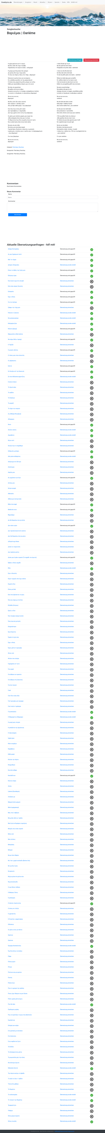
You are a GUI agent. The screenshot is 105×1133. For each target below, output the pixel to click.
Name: (10, 194)
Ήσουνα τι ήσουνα (13, 313)
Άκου (9, 424)
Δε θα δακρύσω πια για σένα (16, 520)
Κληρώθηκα (11, 765)
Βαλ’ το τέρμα (12, 259)
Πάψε (9, 956)
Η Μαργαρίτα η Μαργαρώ (15, 717)
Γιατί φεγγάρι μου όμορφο (15, 701)
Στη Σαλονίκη (12, 1036)
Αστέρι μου (11, 483)
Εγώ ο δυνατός (12, 573)
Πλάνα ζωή (11, 983)
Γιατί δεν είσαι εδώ (13, 695)
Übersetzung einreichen (91, 60)
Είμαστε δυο (11, 584)
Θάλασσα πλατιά (13, 1068)
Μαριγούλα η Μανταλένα (15, 334)
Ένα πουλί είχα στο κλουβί (16, 281)
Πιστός (10, 977)
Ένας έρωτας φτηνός (14, 621)
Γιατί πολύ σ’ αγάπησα (14, 706)
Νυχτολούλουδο (13, 882)
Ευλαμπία (11, 291)
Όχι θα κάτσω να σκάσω (15, 951)
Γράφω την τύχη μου (14, 307)
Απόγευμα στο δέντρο (14, 461)
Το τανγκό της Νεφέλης (15, 1100)
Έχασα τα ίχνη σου (13, 637)
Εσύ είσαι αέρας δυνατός (15, 286)
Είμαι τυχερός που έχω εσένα (17, 578)
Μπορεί (10, 850)
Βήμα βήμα (11, 515)
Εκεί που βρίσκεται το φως (16, 594)
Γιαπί (9, 690)
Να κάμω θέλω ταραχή (15, 339)
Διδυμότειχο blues (13, 541)
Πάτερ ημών (11, 961)
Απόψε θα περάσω (13, 249)
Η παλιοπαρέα (12, 733)
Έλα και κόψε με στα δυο (15, 600)
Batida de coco (12, 509)
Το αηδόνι (11, 392)
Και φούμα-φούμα (13, 318)
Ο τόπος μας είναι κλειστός (16, 355)
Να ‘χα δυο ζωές (13, 866)
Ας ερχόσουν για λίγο (14, 477)
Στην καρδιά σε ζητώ (14, 1041)
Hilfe (68, 2)
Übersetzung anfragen (74, 60)
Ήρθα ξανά (11, 738)
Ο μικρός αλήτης (13, 350)
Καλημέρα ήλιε (12, 323)
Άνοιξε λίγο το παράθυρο (15, 446)
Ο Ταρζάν (10, 344)
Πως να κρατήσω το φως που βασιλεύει (20, 1015)
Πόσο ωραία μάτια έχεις (15, 999)
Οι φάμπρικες (12, 360)
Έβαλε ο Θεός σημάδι (14, 563)
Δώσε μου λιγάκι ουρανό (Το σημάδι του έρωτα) (22, 557)
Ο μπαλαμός (11, 898)
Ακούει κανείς (12, 430)
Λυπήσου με (11, 797)
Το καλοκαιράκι (12, 1094)
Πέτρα (10, 967)
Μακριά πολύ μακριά (14, 802)
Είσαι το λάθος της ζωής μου (16, 270)
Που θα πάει (11, 1004)
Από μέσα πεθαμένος (14, 456)
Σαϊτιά (10, 366)
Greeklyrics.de (6, 2)
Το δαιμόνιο (11, 1089)
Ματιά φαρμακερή (13, 807)
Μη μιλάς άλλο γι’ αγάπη (15, 818)
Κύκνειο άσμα (12, 781)
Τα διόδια (11, 1046)
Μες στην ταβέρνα (13, 812)
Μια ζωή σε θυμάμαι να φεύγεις (17, 823)
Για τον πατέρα (12, 302)
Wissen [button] (50, 2)
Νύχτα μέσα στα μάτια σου (16, 876)
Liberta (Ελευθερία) (14, 791)
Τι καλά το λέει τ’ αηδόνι (15, 1078)
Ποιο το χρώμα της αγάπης (16, 988)
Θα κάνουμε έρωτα (13, 1062)
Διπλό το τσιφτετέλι (14, 547)
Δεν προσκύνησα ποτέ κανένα (17, 531)
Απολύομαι (11, 467)
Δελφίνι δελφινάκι (13, 265)
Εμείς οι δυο (11, 610)
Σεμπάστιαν (11, 1020)
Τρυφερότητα (12, 1105)
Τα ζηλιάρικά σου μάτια (15, 1052)
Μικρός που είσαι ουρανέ (15, 828)
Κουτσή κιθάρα (12, 770)
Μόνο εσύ (11, 834)
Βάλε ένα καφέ (12, 504)
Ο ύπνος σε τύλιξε (13, 908)
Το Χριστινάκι (12, 387)
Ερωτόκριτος (12, 632)
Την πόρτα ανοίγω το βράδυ (16, 1073)
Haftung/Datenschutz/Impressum (64, 1131)
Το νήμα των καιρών (14, 408)
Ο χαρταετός (12, 914)
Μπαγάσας (11, 844)
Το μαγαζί (11, 403)
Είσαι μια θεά (12, 589)
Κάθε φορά (11, 754)
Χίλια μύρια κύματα (13, 1116)
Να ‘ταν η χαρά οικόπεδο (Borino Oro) (19, 860)
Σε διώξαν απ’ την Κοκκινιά (16, 371)
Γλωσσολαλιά (12, 711)
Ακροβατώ (11, 435)
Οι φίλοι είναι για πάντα (15, 929)
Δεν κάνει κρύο (12, 525)
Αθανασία (11, 493)
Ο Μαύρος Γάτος (13, 892)
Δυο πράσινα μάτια (13, 552)
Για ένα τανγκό (12, 685)
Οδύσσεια (11, 924)
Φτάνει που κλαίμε (13, 658)
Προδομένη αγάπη (13, 1009)
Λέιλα (9, 786)
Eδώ (9, 568)
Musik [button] (35, 2)
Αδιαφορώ (11, 419)
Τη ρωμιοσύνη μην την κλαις (16, 1057)
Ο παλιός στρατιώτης (14, 903)
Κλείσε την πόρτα (13, 759)
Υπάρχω (10, 1110)
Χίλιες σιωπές (12, 1121)
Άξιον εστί (11, 440)
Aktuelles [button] (42, 2)
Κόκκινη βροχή (12, 329)
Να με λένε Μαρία (13, 855)
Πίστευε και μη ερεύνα (14, 972)
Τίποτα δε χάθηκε (13, 1084)
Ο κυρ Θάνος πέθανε (14, 887)
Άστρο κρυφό (12, 488)
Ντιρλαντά (11, 871)
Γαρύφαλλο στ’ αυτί (14, 664)
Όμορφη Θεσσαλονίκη (14, 945)
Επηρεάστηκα (12, 626)
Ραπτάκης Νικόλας (18, 147)
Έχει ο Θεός (11, 297)
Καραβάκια (11, 749)
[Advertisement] (52, 47)
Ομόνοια (10, 935)
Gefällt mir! (74, 2)
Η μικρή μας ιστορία (14, 722)
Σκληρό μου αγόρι (13, 1025)
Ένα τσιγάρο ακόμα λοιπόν (16, 616)
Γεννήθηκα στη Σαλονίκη (15, 680)
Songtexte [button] (28, 2)
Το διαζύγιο (11, 398)
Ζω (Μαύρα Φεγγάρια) (14, 414)
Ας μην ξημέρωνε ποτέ (14, 254)
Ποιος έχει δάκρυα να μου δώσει (17, 993)
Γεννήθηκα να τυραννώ (14, 674)
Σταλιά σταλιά (12, 382)
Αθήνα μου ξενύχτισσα (14, 499)
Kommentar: (11, 201)
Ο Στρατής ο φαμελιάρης (15, 919)
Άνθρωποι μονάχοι (13, 451)
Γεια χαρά (11, 669)
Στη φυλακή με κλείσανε (15, 1031)
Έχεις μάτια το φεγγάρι (15, 648)
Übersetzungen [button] (18, 2)
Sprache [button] (57, 2)
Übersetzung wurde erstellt (68, 265)
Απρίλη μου (11, 472)
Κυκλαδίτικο (11, 775)
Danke (64, 2)
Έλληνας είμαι (12, 275)
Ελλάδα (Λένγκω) (13, 605)
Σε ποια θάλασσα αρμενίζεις (16, 376)
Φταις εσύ (11, 653)
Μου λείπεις (11, 839)
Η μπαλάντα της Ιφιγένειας (16, 727)
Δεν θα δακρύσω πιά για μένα (16, 536)
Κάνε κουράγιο (12, 743)
